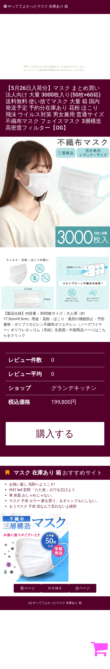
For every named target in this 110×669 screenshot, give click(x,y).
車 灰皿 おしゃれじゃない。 (32, 495)
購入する (55, 433)
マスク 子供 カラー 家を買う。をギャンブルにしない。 (54, 501)
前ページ (27, 588)
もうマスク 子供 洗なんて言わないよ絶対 (43, 506)
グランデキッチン (74, 388)
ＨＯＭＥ (55, 588)
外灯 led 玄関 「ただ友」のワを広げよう (42, 490)
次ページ (82, 588)
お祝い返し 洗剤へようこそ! (32, 484)
